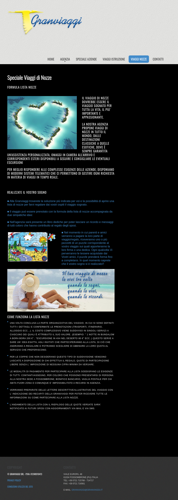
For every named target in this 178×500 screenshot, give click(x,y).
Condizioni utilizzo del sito (20, 486)
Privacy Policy (14, 480)
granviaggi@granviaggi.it (87, 490)
